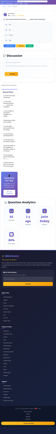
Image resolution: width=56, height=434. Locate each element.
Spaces (5, 369)
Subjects (5, 300)
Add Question (9, 3)
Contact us (6, 391)
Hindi (4, 340)
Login (26, 3)
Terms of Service (28, 411)
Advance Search (7, 312)
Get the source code (8, 400)
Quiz (4, 315)
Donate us (27, 419)
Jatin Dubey (11, 13)
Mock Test (5, 309)
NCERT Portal (6, 357)
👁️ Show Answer (9, 46)
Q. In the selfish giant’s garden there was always (8, 128)
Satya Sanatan (6, 372)
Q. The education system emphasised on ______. (8, 156)
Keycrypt (5, 375)
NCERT (9, 6)
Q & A (4, 366)
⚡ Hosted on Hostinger (28, 423)
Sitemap (28, 416)
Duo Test (5, 317)
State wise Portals (7, 343)
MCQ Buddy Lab (7, 345)
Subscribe (28, 284)
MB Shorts (5, 354)
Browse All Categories (8, 306)
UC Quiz (5, 337)
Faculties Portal (7, 360)
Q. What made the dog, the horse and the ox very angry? (8, 164)
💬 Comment (11, 74)
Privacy (28, 414)
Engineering (6, 348)
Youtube (5, 394)
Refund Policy (6, 397)
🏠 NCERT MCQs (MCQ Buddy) (9, 1)
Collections (6, 331)
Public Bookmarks (7, 297)
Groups (5, 363)
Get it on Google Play (9, 192)
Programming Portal (8, 351)
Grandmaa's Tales (7, 334)
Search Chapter (19, 3)
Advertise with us (7, 388)
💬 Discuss (20, 46)
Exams (5, 303)
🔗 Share (29, 46)
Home (2, 3)
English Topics (6, 320)
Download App (7, 385)
